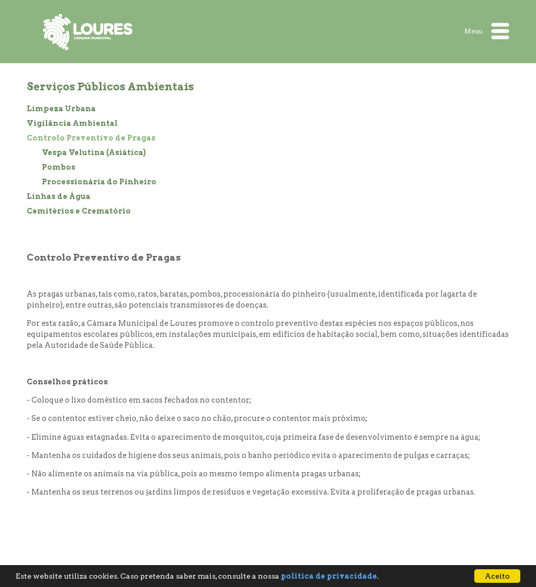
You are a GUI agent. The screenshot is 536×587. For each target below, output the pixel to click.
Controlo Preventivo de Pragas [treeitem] (91, 138)
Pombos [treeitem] (58, 167)
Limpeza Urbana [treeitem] (61, 108)
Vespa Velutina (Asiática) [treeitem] (94, 152)
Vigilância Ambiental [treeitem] (72, 123)
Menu (486, 31)
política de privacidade (329, 576)
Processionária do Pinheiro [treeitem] (99, 181)
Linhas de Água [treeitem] (58, 196)
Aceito (497, 576)
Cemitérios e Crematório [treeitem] (79, 211)
